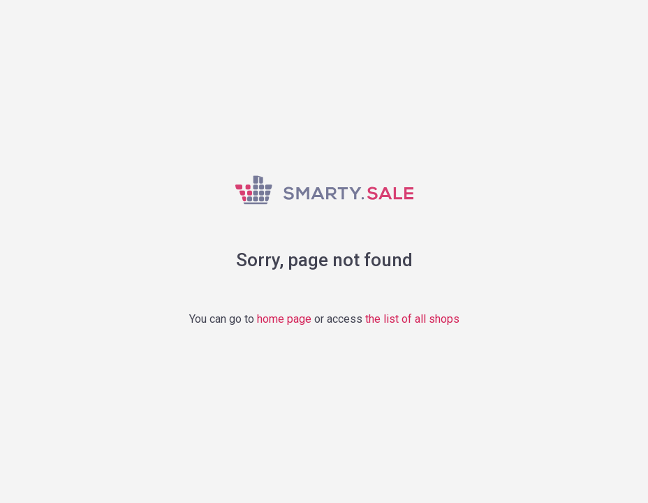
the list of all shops (412, 319)
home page (284, 319)
